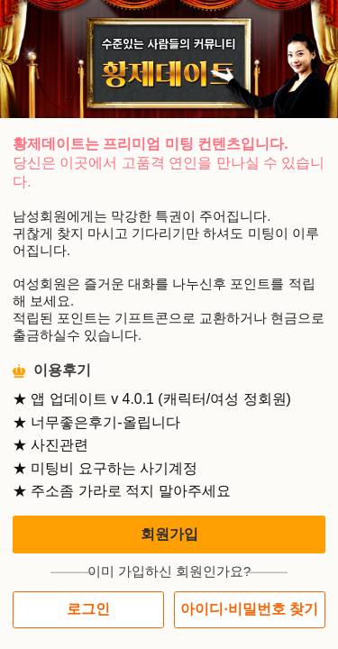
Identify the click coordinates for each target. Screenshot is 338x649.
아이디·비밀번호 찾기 (249, 609)
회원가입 (169, 534)
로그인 (88, 609)
